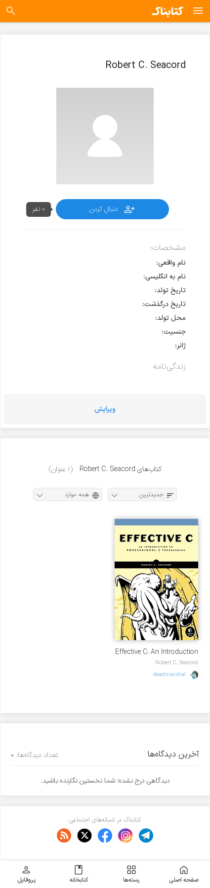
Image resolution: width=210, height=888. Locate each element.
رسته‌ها (131, 874)
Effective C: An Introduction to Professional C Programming (156, 652)
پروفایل (26, 874)
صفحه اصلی (184, 874)
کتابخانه (79, 874)
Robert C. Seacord (176, 663)
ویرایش (105, 409)
